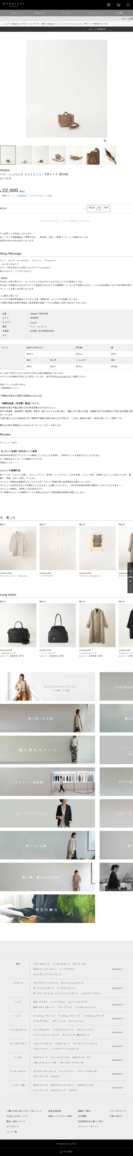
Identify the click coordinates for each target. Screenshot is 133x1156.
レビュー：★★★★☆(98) (90, 656)
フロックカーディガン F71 (71, 1062)
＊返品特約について (9, 388)
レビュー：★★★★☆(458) (52, 656)
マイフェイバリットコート (85, 1043)
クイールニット (76, 1021)
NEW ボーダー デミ (82, 1057)
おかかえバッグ (40, 1085)
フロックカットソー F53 (44, 1062)
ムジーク (55, 299)
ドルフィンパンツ (85, 1029)
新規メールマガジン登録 (60, 1116)
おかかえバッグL (85, 1085)
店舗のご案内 (84, 1110)
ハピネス (72, 1090)
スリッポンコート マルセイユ (13, 576)
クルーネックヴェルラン (90, 576)
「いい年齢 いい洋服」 (130, 569)
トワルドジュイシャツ (85, 1007)
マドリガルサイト (118, 1110)
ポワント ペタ (79, 963)
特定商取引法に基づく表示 (90, 1121)
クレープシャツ (65, 1007)
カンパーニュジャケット (72, 982)
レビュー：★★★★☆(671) (12, 656)
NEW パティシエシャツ (44, 1007)
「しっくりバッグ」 (48, 653)
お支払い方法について (17, 1116)
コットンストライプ (77, 1001)
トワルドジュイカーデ (93, 1015)
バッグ (33, 322)
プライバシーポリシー (88, 1126)
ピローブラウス (40, 1001)
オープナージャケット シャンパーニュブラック (55, 993)
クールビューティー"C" (44, 1015)
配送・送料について (15, 1121)
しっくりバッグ (40, 1090)
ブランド (93, 13)
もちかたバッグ (58, 1090)
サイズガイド (63, 376)
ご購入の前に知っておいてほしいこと (24, 1110)
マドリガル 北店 (31, 299)
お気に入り (40, 13)
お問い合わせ (116, 1116)
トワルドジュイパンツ (63, 1029)
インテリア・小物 (37, 24)
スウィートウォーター (87, 1071)
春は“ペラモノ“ (130, 585)
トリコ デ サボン (41, 1021)
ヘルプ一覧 (11, 1131)
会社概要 (82, 1116)
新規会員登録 (54, 1110)
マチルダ (55, 1076)
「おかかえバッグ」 (9, 653)
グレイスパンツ (66, 1071)
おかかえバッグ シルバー (45, 969)
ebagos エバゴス (19, 24)
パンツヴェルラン (41, 1029)
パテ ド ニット (59, 1021)
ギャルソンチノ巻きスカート (75, 1034)
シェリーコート (40, 1048)
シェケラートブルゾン (91, 993)
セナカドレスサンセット (44, 1071)
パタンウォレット (41, 963)
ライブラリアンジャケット (45, 982)
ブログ (13, 13)
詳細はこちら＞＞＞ (9, 462)
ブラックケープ (40, 1076)
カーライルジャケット (43, 988)
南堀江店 (45, 299)
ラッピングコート (61, 963)
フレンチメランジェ (60, 1057)
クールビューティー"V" (69, 1015)
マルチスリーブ (40, 1057)
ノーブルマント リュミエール (65, 1048)
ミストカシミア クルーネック (47, 974)
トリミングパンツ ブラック (46, 1034)
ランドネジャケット (66, 988)
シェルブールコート (88, 653)
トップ (6, 24)
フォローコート (62, 1043)
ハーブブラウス (46, 576)
